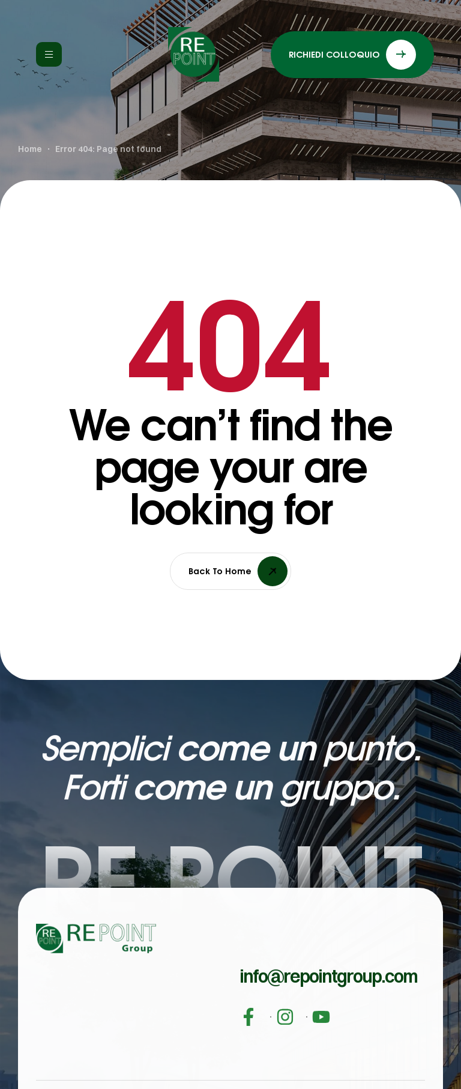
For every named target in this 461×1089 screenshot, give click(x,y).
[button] (328, 998)
